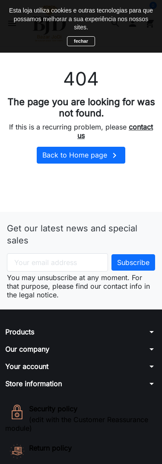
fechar (81, 41)
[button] (81, 332)
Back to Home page (81, 155)
